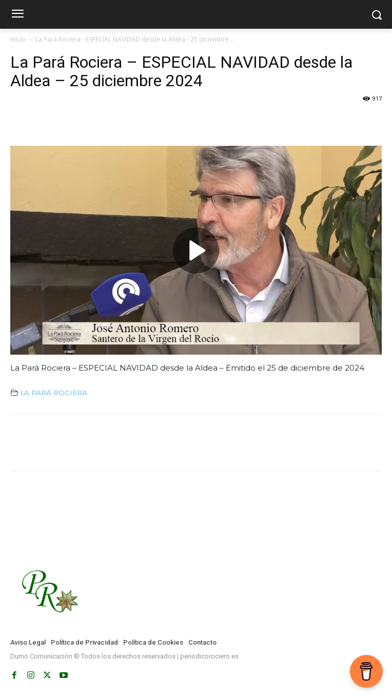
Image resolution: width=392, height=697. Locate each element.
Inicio (18, 39)
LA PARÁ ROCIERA (53, 393)
